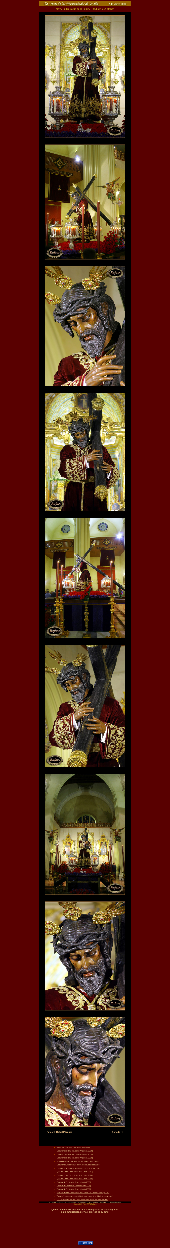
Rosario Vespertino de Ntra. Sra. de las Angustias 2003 (77, 1161)
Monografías (93, 1202)
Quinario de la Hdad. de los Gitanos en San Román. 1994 (78, 1168)
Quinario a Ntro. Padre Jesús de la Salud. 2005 (74, 1172)
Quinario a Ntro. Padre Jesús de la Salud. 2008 (74, 1175)
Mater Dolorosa (115, 1202)
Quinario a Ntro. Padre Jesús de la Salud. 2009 (74, 1179)
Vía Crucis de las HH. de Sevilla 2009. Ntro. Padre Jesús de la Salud (82, 1200)
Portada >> (117, 1132)
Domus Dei (62, 1202)
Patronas (72, 1202)
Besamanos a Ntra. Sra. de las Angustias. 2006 (74, 1154)
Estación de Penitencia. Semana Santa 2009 (73, 1189)
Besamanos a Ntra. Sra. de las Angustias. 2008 (74, 1158)
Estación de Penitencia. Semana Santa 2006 (73, 1182)
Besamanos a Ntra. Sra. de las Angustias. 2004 (74, 1151)
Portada (52, 1202)
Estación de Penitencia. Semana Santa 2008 (73, 1186)
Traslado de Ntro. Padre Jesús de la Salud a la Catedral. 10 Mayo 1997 (83, 1193)
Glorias (104, 1202)
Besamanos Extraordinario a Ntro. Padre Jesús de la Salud (78, 1165)
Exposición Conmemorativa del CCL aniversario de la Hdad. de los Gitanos (84, 1196)
